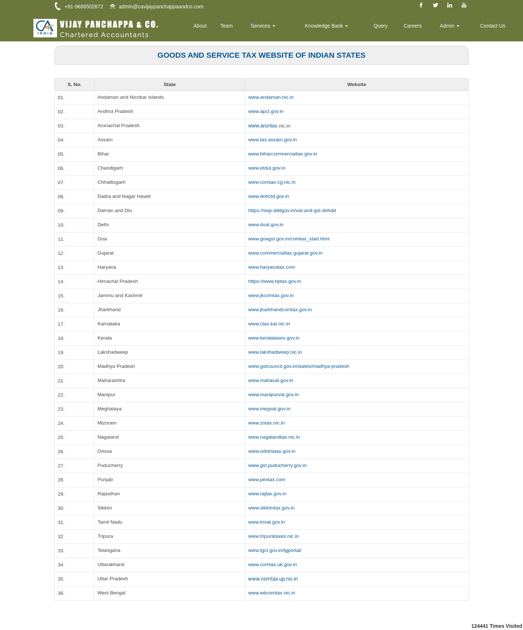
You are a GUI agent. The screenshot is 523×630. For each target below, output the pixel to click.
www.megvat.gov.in (270, 409)
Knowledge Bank (337, 27)
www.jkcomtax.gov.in (271, 296)
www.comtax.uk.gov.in (273, 565)
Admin (453, 27)
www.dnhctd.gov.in (269, 197)
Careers (419, 27)
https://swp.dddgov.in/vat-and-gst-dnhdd (293, 211)
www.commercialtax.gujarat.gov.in (286, 253)
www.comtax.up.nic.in (273, 579)
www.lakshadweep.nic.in (275, 352)
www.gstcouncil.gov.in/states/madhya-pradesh (300, 367)
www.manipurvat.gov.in (274, 395)
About (219, 27)
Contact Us (494, 27)
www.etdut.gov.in (267, 168)
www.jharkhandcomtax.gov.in (280, 310)
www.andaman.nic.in (271, 98)
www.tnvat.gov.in (267, 522)
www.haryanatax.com (272, 268)
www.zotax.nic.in (266, 423)
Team (244, 27)
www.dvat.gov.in (266, 225)
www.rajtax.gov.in (267, 494)
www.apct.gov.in (266, 112)
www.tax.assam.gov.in (273, 140)
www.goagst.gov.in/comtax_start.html (290, 239)
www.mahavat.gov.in (271, 381)
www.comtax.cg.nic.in (272, 183)
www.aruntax (262, 126)
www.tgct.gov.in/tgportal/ (275, 551)
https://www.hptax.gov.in (275, 282)
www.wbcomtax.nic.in (272, 593)
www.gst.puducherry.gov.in (278, 466)
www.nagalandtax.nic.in (274, 437)
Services (277, 27)
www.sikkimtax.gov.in (272, 508)
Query (389, 27)
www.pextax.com (267, 480)
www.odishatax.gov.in (272, 452)
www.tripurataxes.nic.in (274, 537)
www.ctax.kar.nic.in (269, 324)
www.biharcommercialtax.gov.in (283, 154)
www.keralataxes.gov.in (274, 338)
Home (192, 27)
